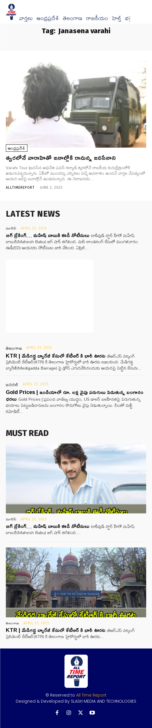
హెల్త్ (116, 18)
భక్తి (128, 18)
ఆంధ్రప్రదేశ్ (47, 18)
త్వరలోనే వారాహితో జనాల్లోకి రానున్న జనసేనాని (62, 157)
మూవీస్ (11, 228)
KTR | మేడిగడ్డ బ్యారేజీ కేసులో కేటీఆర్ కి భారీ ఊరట (55, 356)
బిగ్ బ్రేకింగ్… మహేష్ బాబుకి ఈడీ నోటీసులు (47, 235)
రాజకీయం (97, 18)
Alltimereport (20, 187)
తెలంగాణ (72, 18)
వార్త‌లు (26, 18)
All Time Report (91, 695)
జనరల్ (12, 384)
